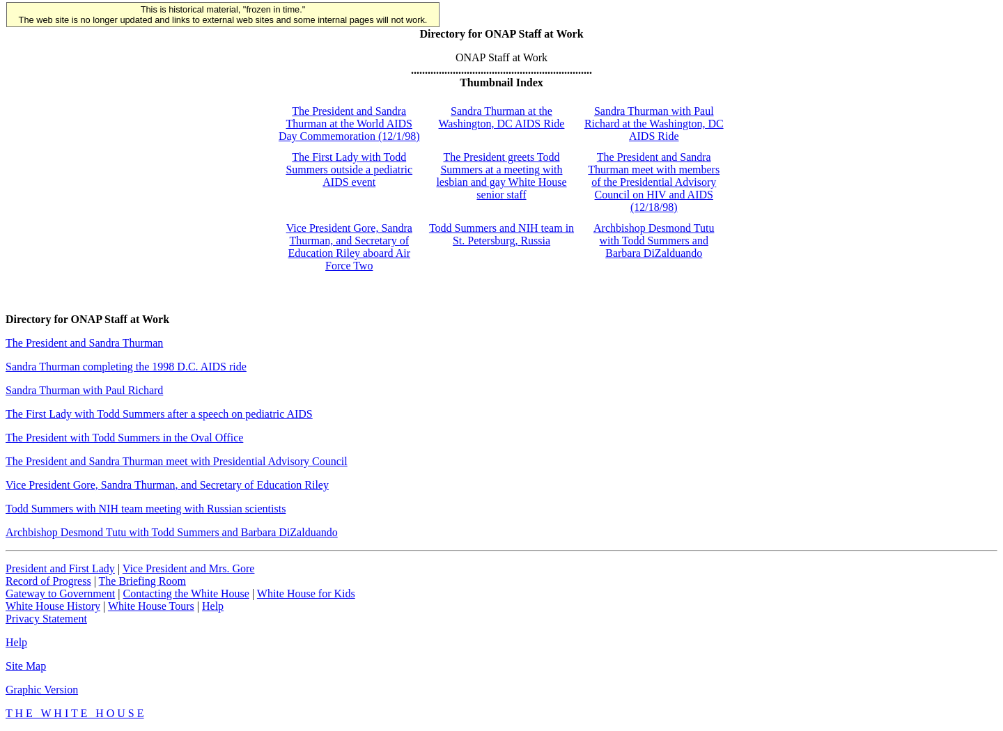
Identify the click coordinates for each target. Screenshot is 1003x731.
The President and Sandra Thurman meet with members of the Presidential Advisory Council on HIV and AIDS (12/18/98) (654, 182)
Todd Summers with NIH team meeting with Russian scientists (146, 508)
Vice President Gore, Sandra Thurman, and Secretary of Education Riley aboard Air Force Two (349, 247)
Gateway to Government (60, 593)
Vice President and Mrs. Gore (189, 568)
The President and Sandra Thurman (84, 343)
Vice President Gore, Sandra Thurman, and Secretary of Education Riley (167, 485)
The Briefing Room (142, 581)
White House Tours (151, 606)
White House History (53, 606)
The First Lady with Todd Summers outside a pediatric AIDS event (349, 169)
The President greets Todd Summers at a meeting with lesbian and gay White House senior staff (501, 176)
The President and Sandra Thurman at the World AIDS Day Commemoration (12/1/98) (349, 123)
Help (213, 606)
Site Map (26, 666)
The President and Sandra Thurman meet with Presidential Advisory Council (177, 461)
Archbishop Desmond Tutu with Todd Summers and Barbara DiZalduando (653, 240)
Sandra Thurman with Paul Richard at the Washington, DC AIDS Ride (654, 123)
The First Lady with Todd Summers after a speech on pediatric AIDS (159, 414)
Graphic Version (42, 689)
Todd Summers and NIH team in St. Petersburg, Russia (501, 234)
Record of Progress (48, 581)
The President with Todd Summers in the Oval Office (124, 437)
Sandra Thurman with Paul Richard (84, 390)
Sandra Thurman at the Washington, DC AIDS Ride (502, 117)
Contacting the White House (186, 593)
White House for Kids (306, 593)
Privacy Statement (46, 618)
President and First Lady (60, 568)
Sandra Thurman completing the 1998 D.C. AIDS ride (126, 366)
